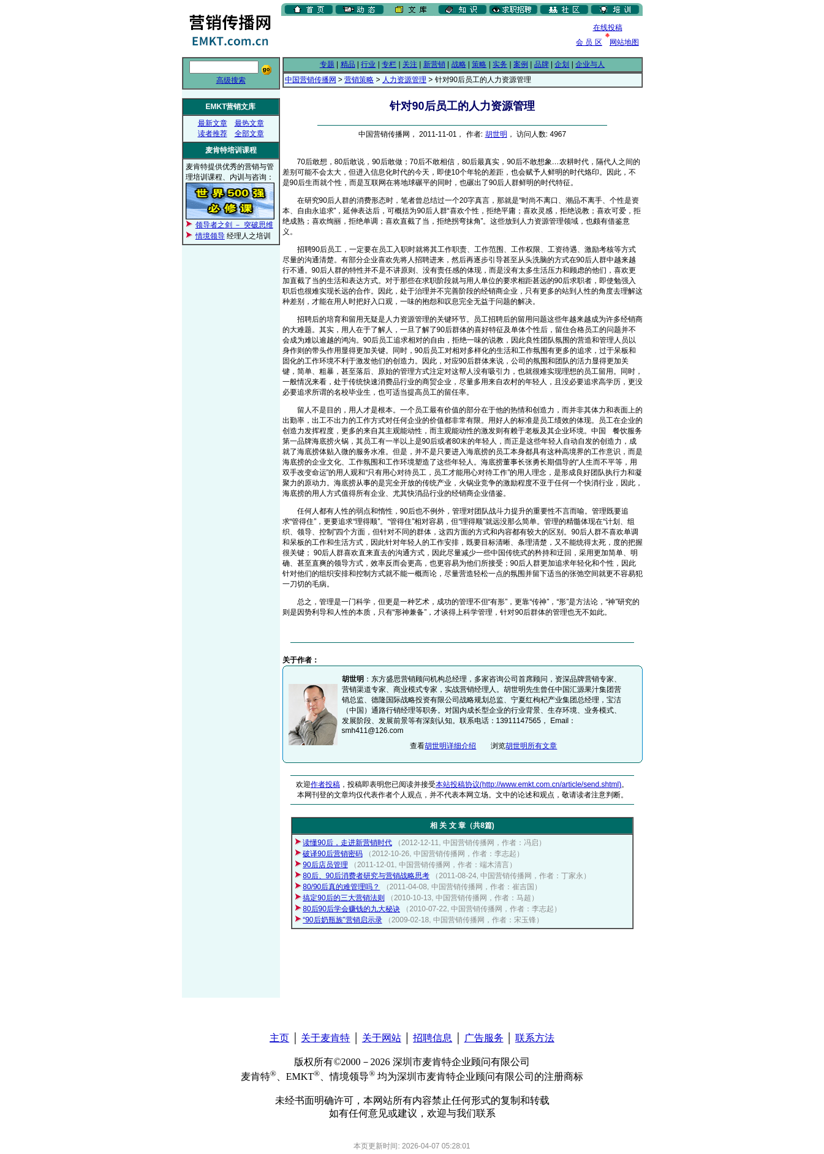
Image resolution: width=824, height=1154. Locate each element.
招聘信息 (432, 1038)
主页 (279, 1038)
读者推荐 (212, 133)
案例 (520, 64)
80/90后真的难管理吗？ (341, 887)
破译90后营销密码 (332, 853)
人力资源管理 (404, 79)
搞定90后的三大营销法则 (343, 898)
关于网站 (381, 1038)
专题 (327, 64)
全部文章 (249, 133)
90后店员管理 (325, 864)
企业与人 (590, 64)
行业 (368, 64)
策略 (479, 64)
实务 (500, 64)
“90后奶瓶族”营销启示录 (342, 920)
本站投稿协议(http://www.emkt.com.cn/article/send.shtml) (528, 784)
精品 (348, 64)
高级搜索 (231, 80)
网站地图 (624, 42)
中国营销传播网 (310, 79)
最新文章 (212, 123)
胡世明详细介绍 (450, 746)
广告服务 (484, 1038)
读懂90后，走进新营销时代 (347, 842)
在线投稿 (607, 27)
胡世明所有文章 (531, 746)
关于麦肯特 (325, 1038)
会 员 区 (589, 42)
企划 (561, 64)
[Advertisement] (424, 36)
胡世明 (496, 134)
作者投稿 (325, 784)
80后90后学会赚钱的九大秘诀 (351, 909)
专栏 (389, 64)
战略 (459, 64)
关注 (410, 64)
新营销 (434, 64)
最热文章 (249, 123)
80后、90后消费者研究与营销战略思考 (366, 875)
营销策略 (359, 79)
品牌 (541, 64)
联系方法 (534, 1038)
